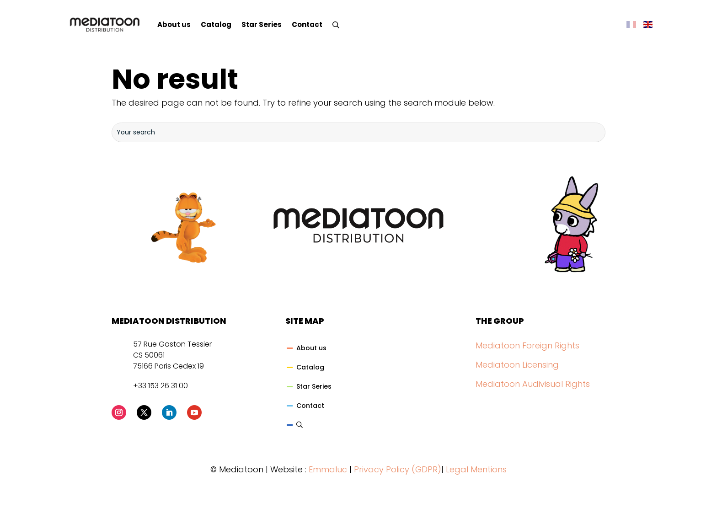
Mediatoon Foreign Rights (527, 345)
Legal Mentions (476, 469)
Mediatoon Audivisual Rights (533, 384)
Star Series (261, 24)
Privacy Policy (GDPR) (397, 469)
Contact (307, 24)
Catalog (216, 24)
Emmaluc (328, 469)
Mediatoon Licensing (517, 364)
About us (174, 24)
